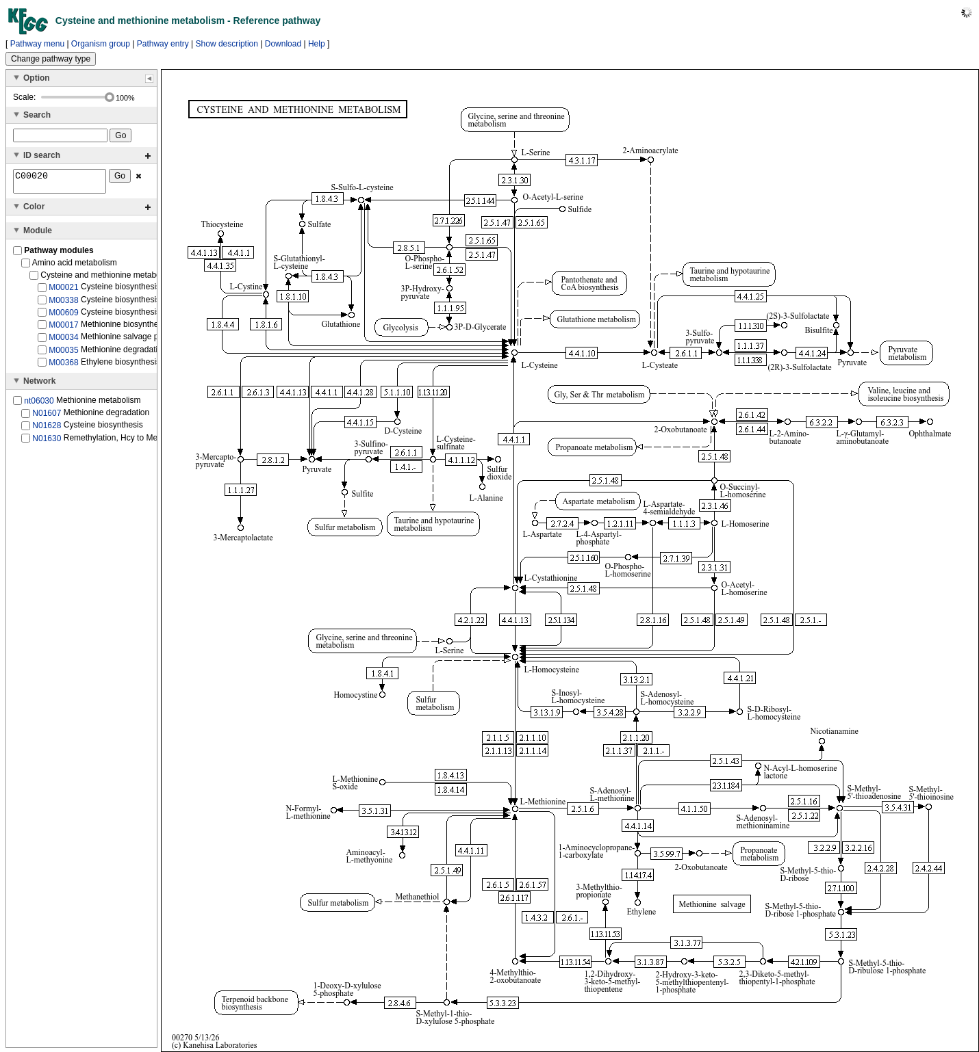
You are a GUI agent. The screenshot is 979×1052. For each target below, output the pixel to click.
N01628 (46, 429)
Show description (227, 44)
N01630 (46, 442)
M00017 (63, 329)
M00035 (63, 353)
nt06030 (38, 405)
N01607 (46, 417)
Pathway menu (37, 44)
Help (316, 44)
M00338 (63, 303)
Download (283, 44)
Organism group (100, 44)
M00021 (63, 291)
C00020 (59, 183)
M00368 (63, 366)
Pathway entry (163, 44)
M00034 (63, 341)
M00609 (63, 316)
